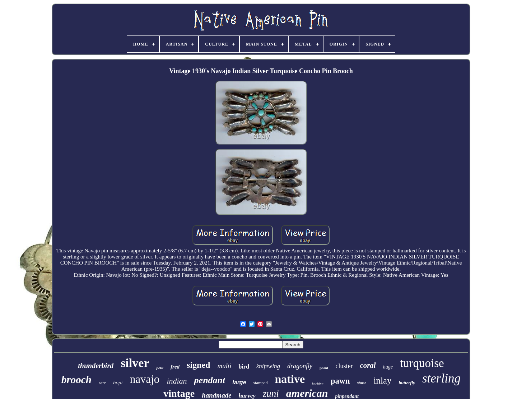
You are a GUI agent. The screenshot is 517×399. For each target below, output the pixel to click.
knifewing (268, 366)
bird (243, 367)
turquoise (422, 363)
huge (388, 367)
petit (159, 368)
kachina (317, 384)
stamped (260, 382)
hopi (118, 382)
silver (135, 363)
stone (361, 382)
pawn (340, 380)
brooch (76, 379)
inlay (382, 380)
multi (224, 366)
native (290, 378)
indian (177, 380)
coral (368, 365)
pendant (209, 380)
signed (198, 365)
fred (175, 367)
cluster (344, 366)
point (324, 368)
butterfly (407, 382)
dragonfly (299, 366)
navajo (145, 379)
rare (102, 382)
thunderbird (95, 366)
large (239, 382)
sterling (441, 378)
